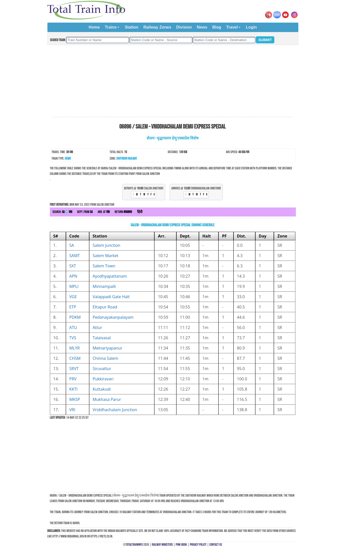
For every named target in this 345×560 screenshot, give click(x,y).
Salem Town (104, 266)
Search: (62, 212)
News (202, 27)
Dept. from (85, 212)
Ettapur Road (105, 307)
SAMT (74, 255)
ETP (72, 307)
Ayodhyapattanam (110, 276)
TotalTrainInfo (134, 544)
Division (184, 27)
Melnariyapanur (107, 348)
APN (73, 276)
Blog (216, 27)
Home (94, 27)
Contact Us (215, 544)
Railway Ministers (162, 544)
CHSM (75, 358)
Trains (111, 27)
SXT (72, 266)
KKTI (73, 389)
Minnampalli (104, 286)
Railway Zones (157, 27)
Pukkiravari (103, 379)
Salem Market (106, 255)
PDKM (75, 317)
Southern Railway (126, 158)
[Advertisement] (172, 81)
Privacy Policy (198, 544)
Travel (232, 27)
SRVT (74, 368)
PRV (73, 379)
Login (251, 27)
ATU (73, 327)
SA (71, 245)
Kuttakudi (102, 389)
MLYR (74, 348)
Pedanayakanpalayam (113, 317)
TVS (72, 338)
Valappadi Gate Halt (111, 296)
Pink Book (181, 544)
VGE (73, 296)
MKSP (74, 399)
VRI (72, 409)
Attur (97, 327)
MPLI (74, 286)
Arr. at (104, 212)
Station (131, 27)
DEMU (68, 158)
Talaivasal (102, 338)
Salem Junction (106, 245)
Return (123, 212)
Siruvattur (102, 368)
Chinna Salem (105, 358)
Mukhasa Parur (107, 399)
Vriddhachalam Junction (115, 409)
